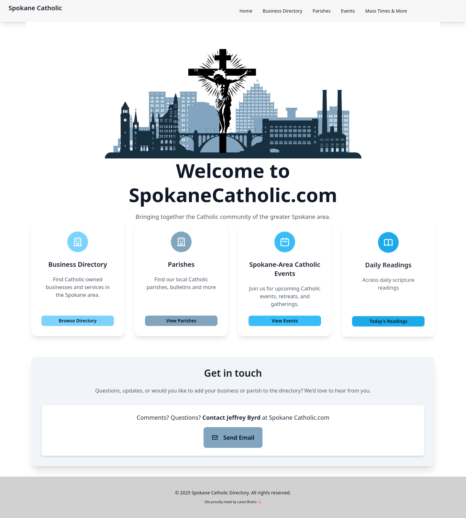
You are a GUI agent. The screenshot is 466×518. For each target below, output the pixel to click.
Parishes (322, 11)
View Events (285, 321)
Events (348, 11)
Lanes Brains (247, 502)
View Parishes (181, 321)
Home (245, 11)
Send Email (233, 437)
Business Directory (282, 11)
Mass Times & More (386, 11)
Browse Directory (77, 321)
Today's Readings (388, 322)
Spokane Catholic (35, 8)
